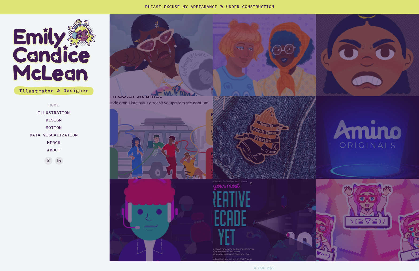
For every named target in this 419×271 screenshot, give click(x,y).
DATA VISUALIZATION (54, 135)
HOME (53, 105)
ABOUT (53, 150)
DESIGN (54, 120)
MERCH (53, 142)
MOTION (54, 127)
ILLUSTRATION (54, 112)
